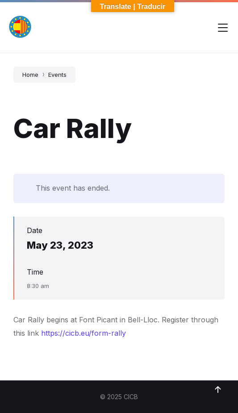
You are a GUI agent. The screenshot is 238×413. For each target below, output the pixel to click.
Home (30, 74)
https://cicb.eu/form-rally (83, 333)
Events (57, 74)
